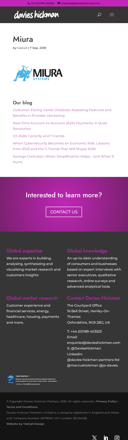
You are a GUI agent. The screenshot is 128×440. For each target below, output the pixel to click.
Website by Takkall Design (25, 423)
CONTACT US (63, 211)
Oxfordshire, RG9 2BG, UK (88, 322)
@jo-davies (108, 365)
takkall (22, 48)
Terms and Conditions (22, 407)
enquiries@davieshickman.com (93, 343)
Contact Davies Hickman (93, 298)
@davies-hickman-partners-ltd (93, 360)
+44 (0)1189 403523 (86, 331)
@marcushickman (82, 365)
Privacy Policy (106, 401)
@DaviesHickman (86, 348)
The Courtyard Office (84, 305)
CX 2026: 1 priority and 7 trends (38, 136)
